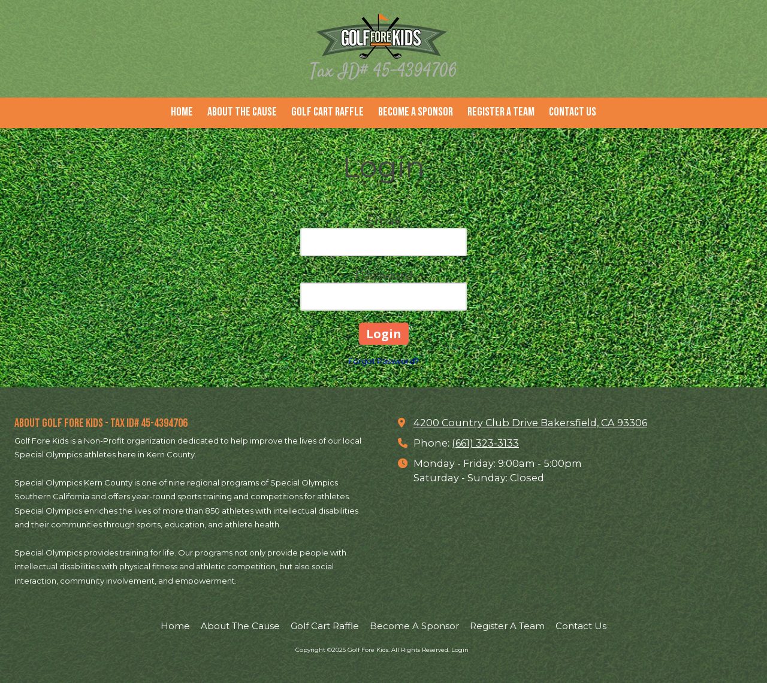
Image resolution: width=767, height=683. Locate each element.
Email (384, 221)
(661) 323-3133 (485, 443)
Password (384, 275)
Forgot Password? (383, 361)
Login (460, 650)
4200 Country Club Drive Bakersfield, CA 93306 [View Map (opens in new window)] (530, 423)
